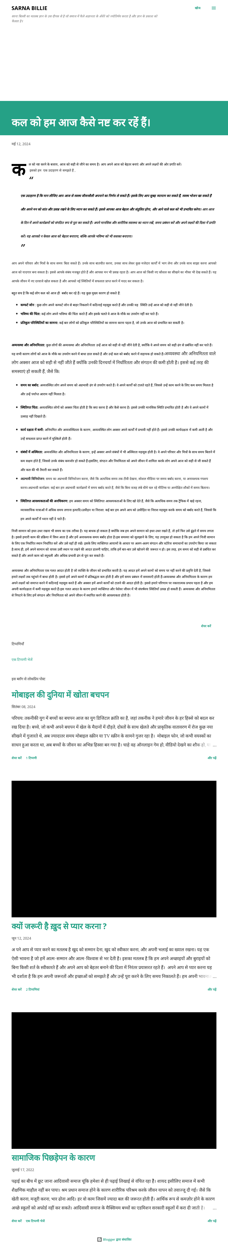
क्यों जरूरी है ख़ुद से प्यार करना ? (59, 926)
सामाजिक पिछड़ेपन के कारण (53, 1157)
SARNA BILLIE (29, 8)
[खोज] (197, 8)
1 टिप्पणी (31, 758)
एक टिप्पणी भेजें (22, 659)
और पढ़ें (212, 758)
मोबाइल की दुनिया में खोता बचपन (60, 694)
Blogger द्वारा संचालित (114, 1239)
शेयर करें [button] (206, 626)
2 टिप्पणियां (32, 989)
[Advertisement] (114, 67)
